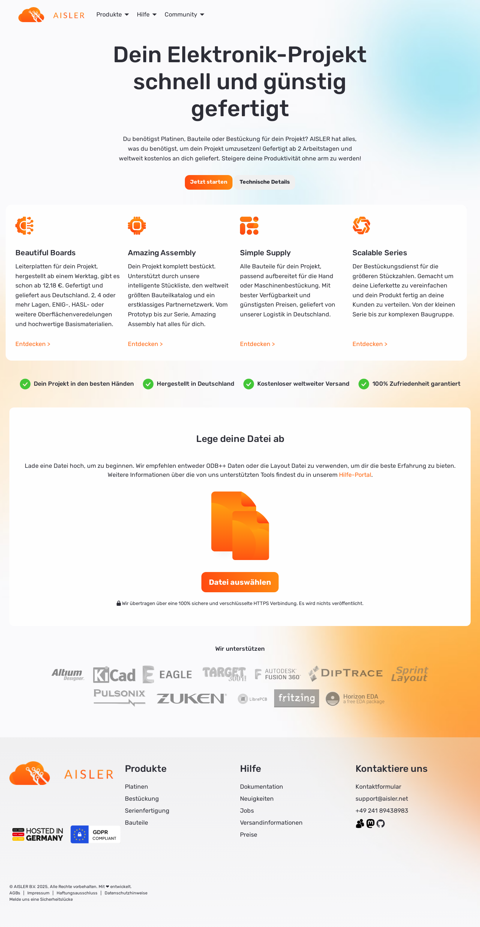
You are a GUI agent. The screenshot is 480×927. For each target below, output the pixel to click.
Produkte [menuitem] (109, 14)
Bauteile (136, 822)
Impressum (38, 893)
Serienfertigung (147, 810)
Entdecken (30, 343)
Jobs (247, 810)
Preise (248, 834)
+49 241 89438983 (382, 810)
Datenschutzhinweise (126, 893)
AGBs (14, 893)
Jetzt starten (208, 182)
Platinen (136, 786)
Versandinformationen (271, 822)
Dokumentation (261, 786)
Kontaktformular (378, 786)
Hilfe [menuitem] (143, 14)
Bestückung (142, 798)
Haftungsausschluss (77, 893)
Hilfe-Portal (355, 474)
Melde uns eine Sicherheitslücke (41, 899)
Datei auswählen (240, 582)
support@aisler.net (382, 798)
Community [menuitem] (181, 14)
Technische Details (265, 182)
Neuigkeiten (257, 798)
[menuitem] (51, 14)
